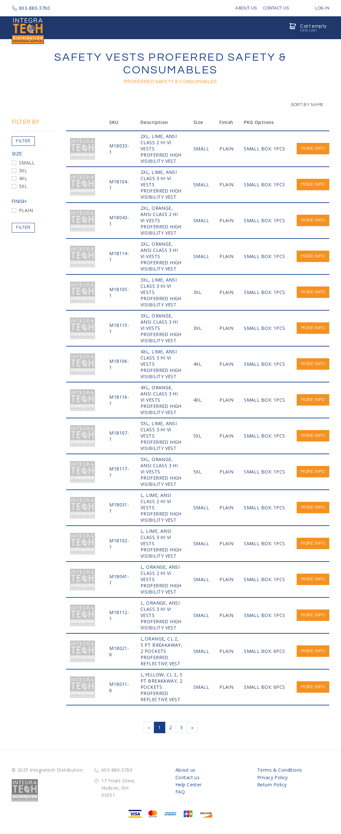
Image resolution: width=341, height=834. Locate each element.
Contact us (187, 777)
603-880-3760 (31, 8)
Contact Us (276, 8)
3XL (23, 170)
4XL (23, 178)
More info (313, 148)
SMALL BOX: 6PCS (264, 651)
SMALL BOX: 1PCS (264, 149)
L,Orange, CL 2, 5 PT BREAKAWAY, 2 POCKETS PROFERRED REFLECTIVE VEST (161, 651)
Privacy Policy (272, 777)
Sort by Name (304, 104)
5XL (23, 186)
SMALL (27, 163)
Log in (317, 8)
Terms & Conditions (279, 770)
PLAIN (26, 210)
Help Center (188, 784)
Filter (23, 141)
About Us (246, 8)
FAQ (180, 792)
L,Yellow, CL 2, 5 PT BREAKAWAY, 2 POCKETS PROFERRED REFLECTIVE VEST (161, 687)
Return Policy (272, 784)
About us (185, 770)
